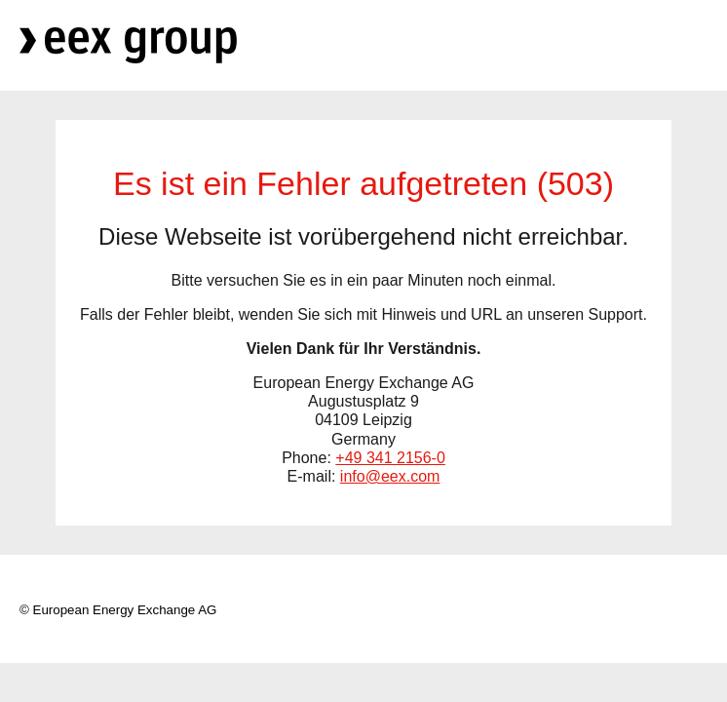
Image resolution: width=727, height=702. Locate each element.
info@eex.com (390, 476)
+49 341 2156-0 (390, 457)
